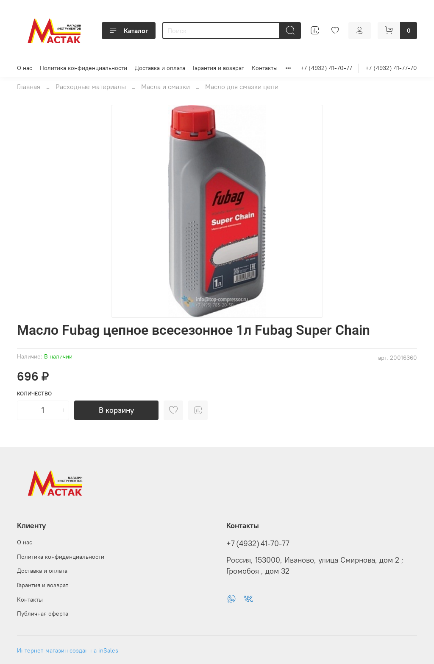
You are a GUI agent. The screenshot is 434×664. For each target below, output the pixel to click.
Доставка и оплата (160, 68)
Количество (34, 393)
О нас (24, 68)
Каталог (128, 30)
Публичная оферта (42, 613)
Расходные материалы (91, 86)
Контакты (265, 68)
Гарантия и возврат (218, 68)
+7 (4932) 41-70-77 (326, 68)
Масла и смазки (165, 86)
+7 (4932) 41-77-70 (391, 68)
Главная (28, 86)
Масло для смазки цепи (241, 86)
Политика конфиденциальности (83, 68)
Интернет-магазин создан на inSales (67, 650)
